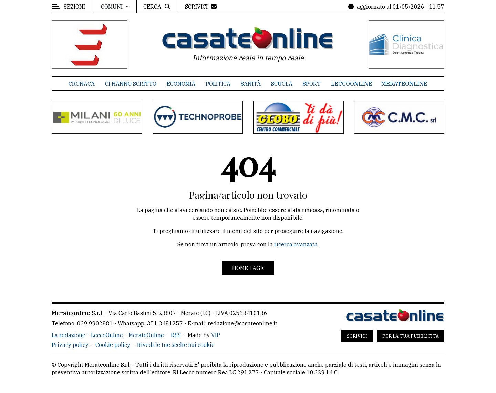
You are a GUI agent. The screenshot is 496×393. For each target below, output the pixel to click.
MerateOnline (404, 83)
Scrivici (357, 336)
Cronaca (82, 83)
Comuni (112, 6)
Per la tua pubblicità (410, 336)
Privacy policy (70, 344)
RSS (176, 335)
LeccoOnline (351, 83)
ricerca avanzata (296, 244)
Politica (218, 83)
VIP (215, 335)
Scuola (281, 83)
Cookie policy (112, 344)
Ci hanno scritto (130, 83)
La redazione (68, 335)
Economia (181, 83)
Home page (248, 268)
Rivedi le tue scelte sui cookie (176, 344)
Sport (312, 83)
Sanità (251, 83)
